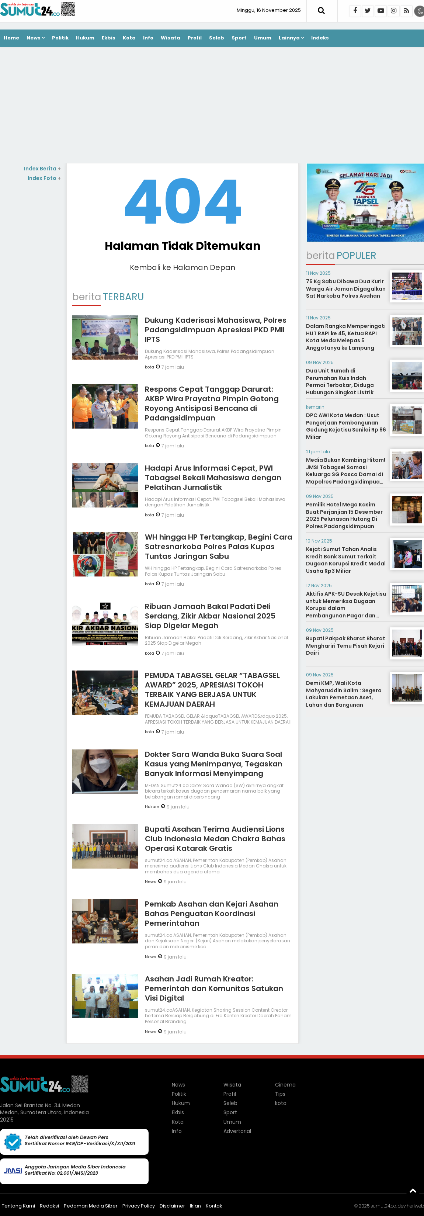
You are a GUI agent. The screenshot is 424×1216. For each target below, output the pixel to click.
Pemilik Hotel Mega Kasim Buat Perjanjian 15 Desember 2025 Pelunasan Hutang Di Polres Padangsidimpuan (344, 515)
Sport (239, 37)
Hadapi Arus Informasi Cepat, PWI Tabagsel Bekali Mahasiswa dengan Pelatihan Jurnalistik (213, 477)
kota (149, 367)
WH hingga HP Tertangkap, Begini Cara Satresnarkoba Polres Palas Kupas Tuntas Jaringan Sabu (218, 546)
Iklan (195, 1205)
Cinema (285, 1084)
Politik (60, 37)
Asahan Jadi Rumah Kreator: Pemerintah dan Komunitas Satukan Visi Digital (214, 988)
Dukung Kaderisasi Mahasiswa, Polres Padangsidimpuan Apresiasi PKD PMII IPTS (215, 329)
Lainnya (289, 37)
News (34, 37)
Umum (262, 37)
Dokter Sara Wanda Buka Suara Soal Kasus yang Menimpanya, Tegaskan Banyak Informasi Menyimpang (213, 764)
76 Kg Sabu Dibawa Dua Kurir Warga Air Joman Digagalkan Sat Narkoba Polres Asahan (346, 288)
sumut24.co (383, 1206)
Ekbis (108, 37)
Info (148, 37)
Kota (129, 37)
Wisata (170, 37)
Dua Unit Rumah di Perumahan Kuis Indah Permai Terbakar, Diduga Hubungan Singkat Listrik (340, 381)
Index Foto (44, 178)
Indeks (320, 37)
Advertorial (237, 1131)
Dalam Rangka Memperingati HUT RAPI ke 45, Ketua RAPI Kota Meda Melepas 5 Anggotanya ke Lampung (346, 336)
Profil (195, 37)
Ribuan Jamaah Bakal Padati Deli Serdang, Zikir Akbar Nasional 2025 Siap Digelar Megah (210, 616)
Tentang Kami (18, 1205)
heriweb (415, 1206)
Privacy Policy (138, 1205)
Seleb (216, 37)
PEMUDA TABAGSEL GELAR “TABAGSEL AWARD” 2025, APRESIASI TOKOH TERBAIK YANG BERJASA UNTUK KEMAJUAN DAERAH (212, 689)
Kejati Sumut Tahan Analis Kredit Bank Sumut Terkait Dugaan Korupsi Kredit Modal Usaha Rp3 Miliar (346, 560)
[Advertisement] (212, 105)
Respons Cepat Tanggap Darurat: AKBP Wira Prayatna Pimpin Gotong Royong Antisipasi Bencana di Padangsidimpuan (212, 403)
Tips (280, 1094)
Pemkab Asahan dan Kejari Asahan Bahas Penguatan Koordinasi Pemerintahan (211, 913)
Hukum (85, 37)
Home (11, 37)
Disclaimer (172, 1205)
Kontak (214, 1205)
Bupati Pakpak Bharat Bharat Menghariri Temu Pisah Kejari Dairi (345, 645)
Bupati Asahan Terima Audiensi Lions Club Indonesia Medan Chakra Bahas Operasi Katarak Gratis (215, 838)
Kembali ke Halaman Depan (182, 267)
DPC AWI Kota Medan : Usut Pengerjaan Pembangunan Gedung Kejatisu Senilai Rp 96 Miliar (346, 426)
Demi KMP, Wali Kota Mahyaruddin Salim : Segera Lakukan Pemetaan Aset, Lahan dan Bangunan (344, 694)
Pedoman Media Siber (91, 1205)
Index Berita (42, 168)
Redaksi (49, 1205)
